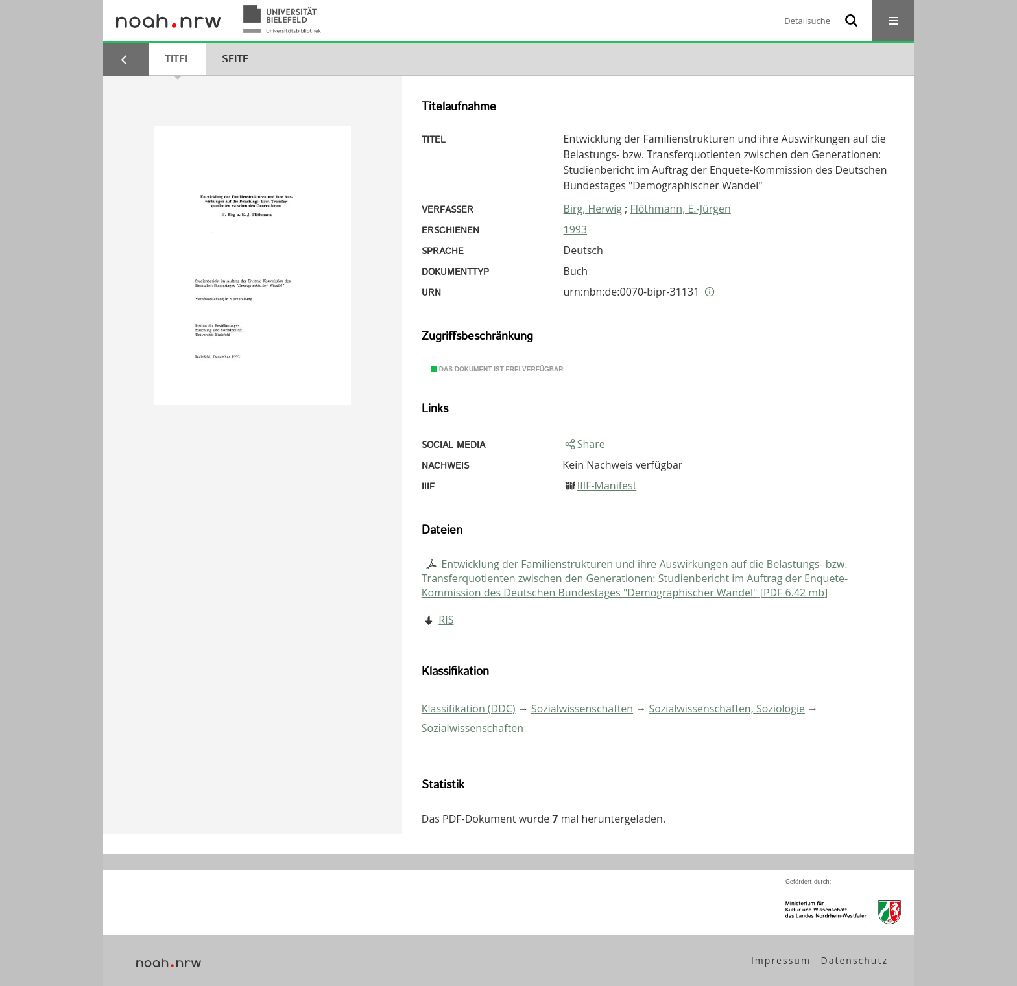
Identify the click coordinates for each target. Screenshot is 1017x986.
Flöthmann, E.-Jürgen (680, 209)
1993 (576, 229)
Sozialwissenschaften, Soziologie (726, 708)
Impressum (781, 960)
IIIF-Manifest (607, 485)
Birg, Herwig (593, 209)
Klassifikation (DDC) (469, 708)
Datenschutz (854, 960)
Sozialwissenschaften (582, 708)
